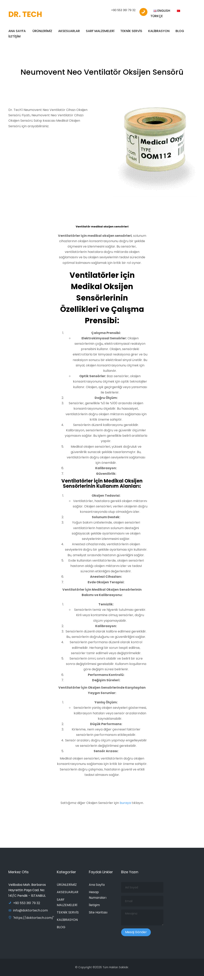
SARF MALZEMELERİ (100, 31)
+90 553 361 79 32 (123, 10)
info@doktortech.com (28, 910)
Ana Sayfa (97, 884)
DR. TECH (25, 14)
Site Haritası (98, 912)
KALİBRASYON (159, 31)
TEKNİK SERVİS (131, 31)
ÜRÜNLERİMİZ (42, 31)
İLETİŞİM (14, 36)
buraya (126, 805)
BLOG (180, 31)
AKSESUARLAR (69, 31)
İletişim (94, 905)
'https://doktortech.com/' (31, 917)
